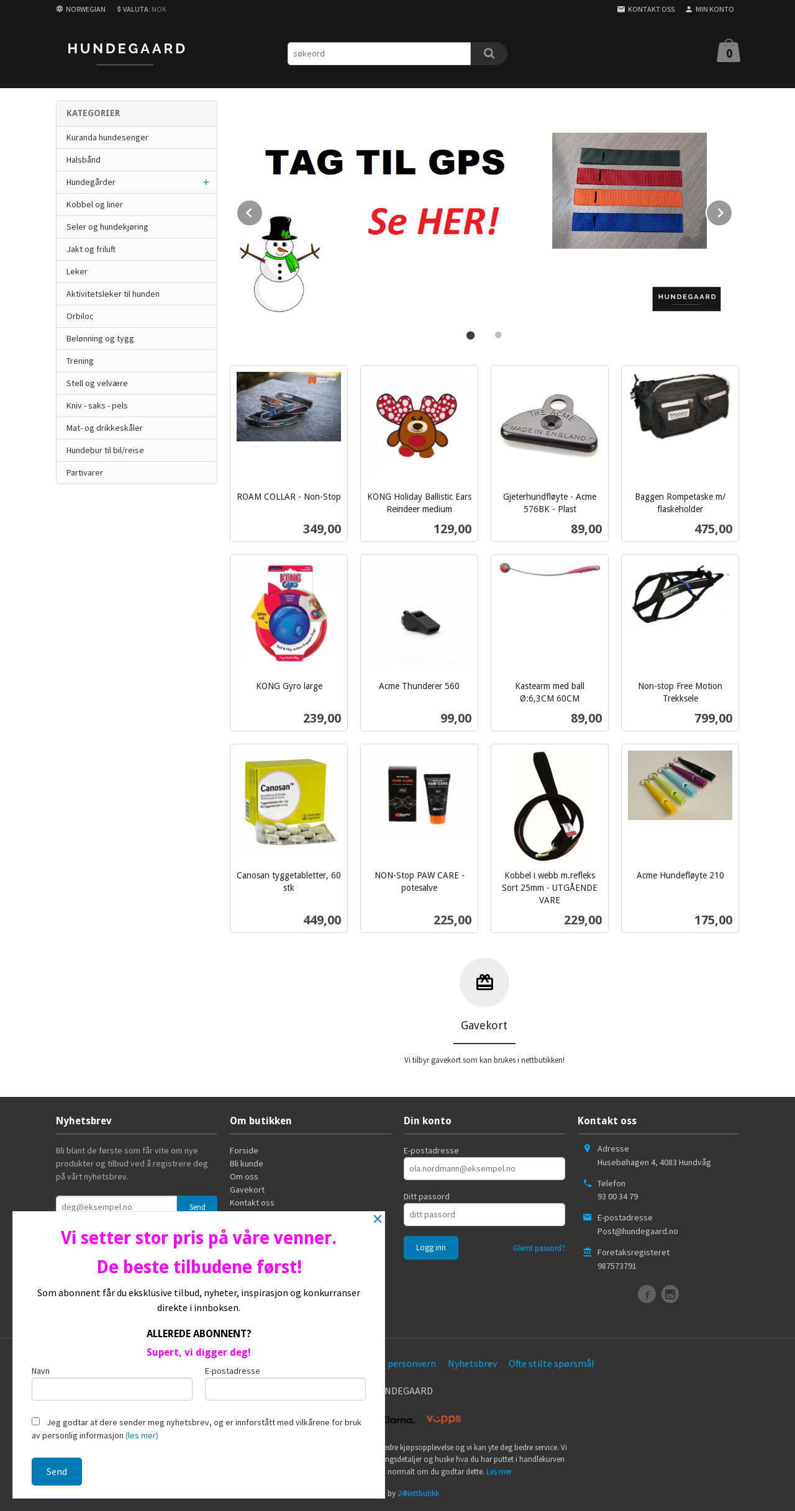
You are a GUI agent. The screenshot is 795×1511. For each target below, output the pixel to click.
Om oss (244, 1175)
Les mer (499, 1470)
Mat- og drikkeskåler (104, 427)
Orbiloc (80, 316)
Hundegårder (91, 181)
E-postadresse (431, 1149)
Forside (244, 1149)
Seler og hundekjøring (107, 226)
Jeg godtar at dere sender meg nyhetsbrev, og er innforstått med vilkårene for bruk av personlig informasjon (196, 1429)
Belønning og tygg (100, 338)
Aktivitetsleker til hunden (113, 293)
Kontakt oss (252, 1201)
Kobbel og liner (94, 204)
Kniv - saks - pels (97, 405)
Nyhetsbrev (472, 1362)
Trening (80, 360)
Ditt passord (427, 1195)
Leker (77, 271)
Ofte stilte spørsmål (551, 1362)
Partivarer (84, 472)
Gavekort (247, 1188)
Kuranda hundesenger (107, 137)
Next (732, 210)
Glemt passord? (539, 1247)
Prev (262, 210)
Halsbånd (83, 159)
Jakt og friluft (91, 249)
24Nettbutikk (418, 1492)
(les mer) (141, 1435)
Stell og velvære (97, 383)
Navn (112, 1382)
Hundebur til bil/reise (105, 450)
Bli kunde (246, 1162)
